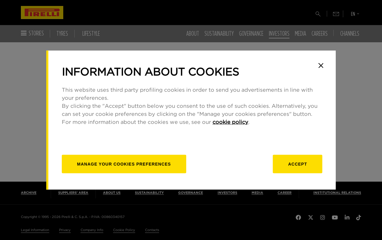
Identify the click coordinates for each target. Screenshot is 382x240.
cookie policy (230, 122)
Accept (297, 163)
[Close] (321, 65)
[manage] (124, 164)
